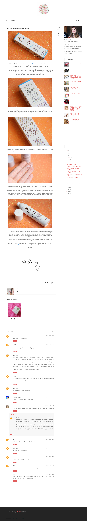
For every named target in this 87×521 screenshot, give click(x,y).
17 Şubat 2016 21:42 (49, 474)
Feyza (17, 417)
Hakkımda (13, 20)
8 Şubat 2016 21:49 (49, 396)
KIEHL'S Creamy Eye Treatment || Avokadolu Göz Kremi (14, 320)
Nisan (68, 159)
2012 (67, 193)
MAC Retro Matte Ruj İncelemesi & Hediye (74, 120)
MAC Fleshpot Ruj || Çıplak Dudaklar (73, 169)
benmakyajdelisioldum (19, 405)
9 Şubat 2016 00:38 (49, 405)
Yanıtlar (12, 414)
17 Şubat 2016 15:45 (49, 465)
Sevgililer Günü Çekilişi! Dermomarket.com (75, 94)
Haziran (69, 157)
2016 (67, 155)
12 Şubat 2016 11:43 (49, 456)
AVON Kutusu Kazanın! (75, 100)
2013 (67, 191)
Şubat (68, 162)
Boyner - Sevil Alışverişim (75, 81)
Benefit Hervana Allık (71, 164)
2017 (67, 153)
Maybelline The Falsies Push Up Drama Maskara (74, 184)
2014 (67, 189)
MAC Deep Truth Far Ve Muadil (73, 179)
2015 (67, 187)
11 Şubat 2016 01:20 (49, 448)
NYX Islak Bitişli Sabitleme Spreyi (74, 166)
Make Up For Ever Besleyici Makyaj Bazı (74, 175)
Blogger (19, 511)
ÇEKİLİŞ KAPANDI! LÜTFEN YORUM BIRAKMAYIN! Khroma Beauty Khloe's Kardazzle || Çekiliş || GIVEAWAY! (76, 108)
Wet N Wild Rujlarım (74, 69)
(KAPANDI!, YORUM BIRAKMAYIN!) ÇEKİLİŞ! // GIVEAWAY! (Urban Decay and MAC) (76, 77)
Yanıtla (15, 341)
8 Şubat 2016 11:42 (49, 355)
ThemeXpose (79, 518)
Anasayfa (7, 20)
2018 (67, 152)
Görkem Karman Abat (18, 518)
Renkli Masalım (17, 397)
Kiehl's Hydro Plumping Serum (73, 177)
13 (58, 35)
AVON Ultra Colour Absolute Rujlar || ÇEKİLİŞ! (76, 63)
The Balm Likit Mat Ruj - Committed (72, 181)
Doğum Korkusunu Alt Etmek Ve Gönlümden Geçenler (74, 114)
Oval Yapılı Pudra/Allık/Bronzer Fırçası (73, 172)
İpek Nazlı (15, 336)
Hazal (14, 439)
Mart (68, 161)
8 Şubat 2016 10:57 (49, 335)
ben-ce (14, 376)
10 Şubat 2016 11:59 (49, 439)
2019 (67, 150)
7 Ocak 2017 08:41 (49, 417)
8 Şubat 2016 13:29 (49, 375)
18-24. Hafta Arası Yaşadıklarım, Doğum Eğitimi (76, 88)
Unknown (15, 355)
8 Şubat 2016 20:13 (49, 388)
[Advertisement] (71, 135)
